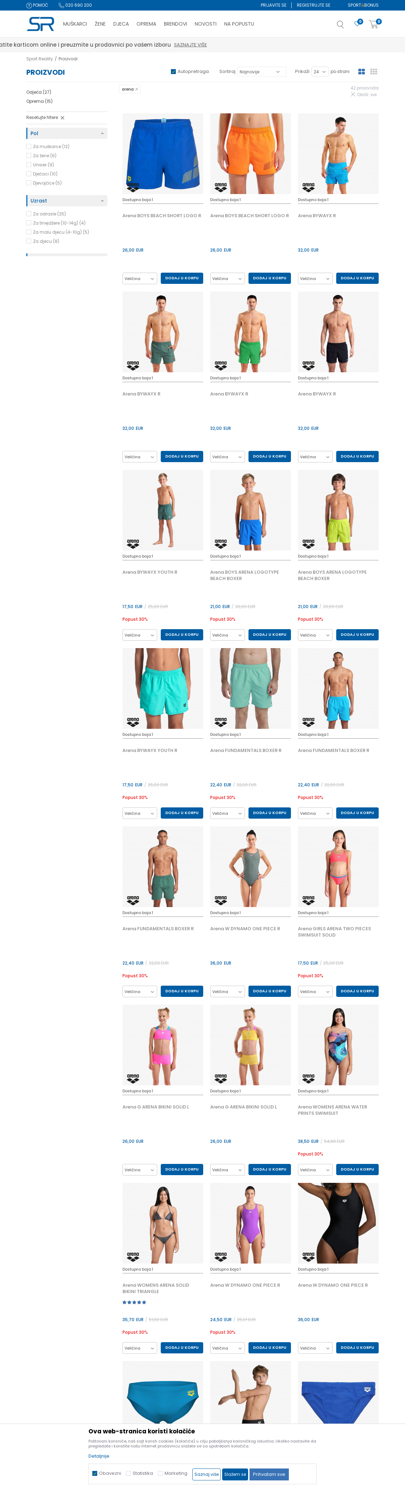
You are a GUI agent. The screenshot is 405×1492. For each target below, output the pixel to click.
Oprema (39, 101)
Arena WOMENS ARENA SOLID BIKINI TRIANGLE (155, 1288)
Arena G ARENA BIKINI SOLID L (155, 1107)
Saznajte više (316, 44)
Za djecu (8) (46, 241)
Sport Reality (39, 59)
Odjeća (38, 92)
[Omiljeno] (357, 24)
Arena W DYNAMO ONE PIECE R (245, 929)
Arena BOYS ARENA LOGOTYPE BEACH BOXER (244, 575)
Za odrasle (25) (49, 214)
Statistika (143, 1473)
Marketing (176, 1473)
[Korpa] (374, 24)
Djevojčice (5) (47, 183)
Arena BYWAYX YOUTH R (149, 572)
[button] (347, 26)
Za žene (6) (45, 156)
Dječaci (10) (45, 174)
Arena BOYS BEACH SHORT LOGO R (161, 216)
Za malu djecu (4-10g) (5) (61, 232)
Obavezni (110, 1473)
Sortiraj (227, 71)
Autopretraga (193, 71)
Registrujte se (313, 5)
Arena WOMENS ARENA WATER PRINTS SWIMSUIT (332, 1110)
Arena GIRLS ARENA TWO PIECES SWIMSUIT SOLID (334, 932)
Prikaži (302, 71)
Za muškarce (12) (51, 146)
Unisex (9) (43, 165)
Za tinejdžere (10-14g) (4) (59, 223)
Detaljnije (98, 1456)
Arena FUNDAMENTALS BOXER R (245, 750)
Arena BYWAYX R (317, 216)
